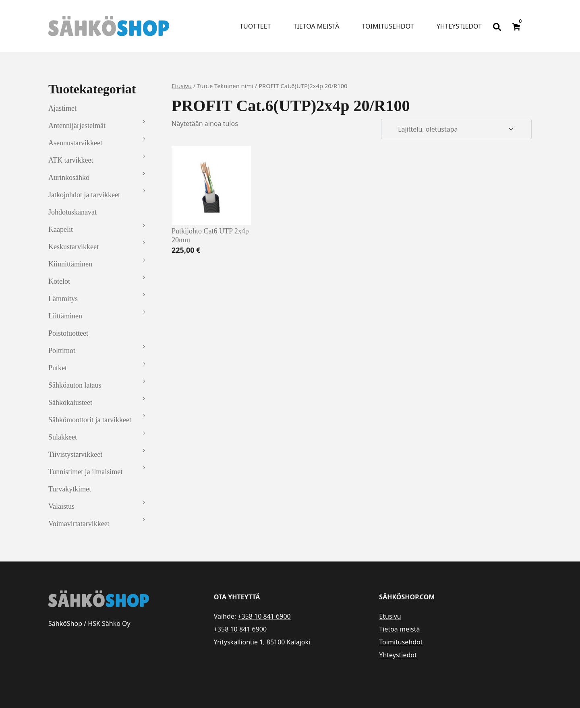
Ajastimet (62, 108)
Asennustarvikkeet (75, 143)
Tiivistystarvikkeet (75, 454)
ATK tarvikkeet (70, 160)
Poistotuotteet (68, 333)
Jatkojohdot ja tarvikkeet (84, 195)
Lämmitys (63, 299)
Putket (57, 368)
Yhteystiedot (459, 26)
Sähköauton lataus (74, 385)
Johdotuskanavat (72, 212)
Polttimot (61, 351)
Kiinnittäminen (70, 264)
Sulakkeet (62, 437)
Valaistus (61, 506)
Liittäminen (65, 316)
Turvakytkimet (69, 489)
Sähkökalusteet (70, 402)
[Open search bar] (497, 26)
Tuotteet (255, 26)
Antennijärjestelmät (77, 126)
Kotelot (59, 281)
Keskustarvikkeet (73, 247)
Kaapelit (60, 229)
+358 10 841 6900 (264, 616)
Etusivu (182, 86)
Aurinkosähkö (68, 177)
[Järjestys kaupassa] (456, 129)
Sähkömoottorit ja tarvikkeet (89, 420)
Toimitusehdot (388, 26)
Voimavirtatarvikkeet (79, 524)
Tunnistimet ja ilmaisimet (85, 472)
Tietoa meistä (317, 26)
